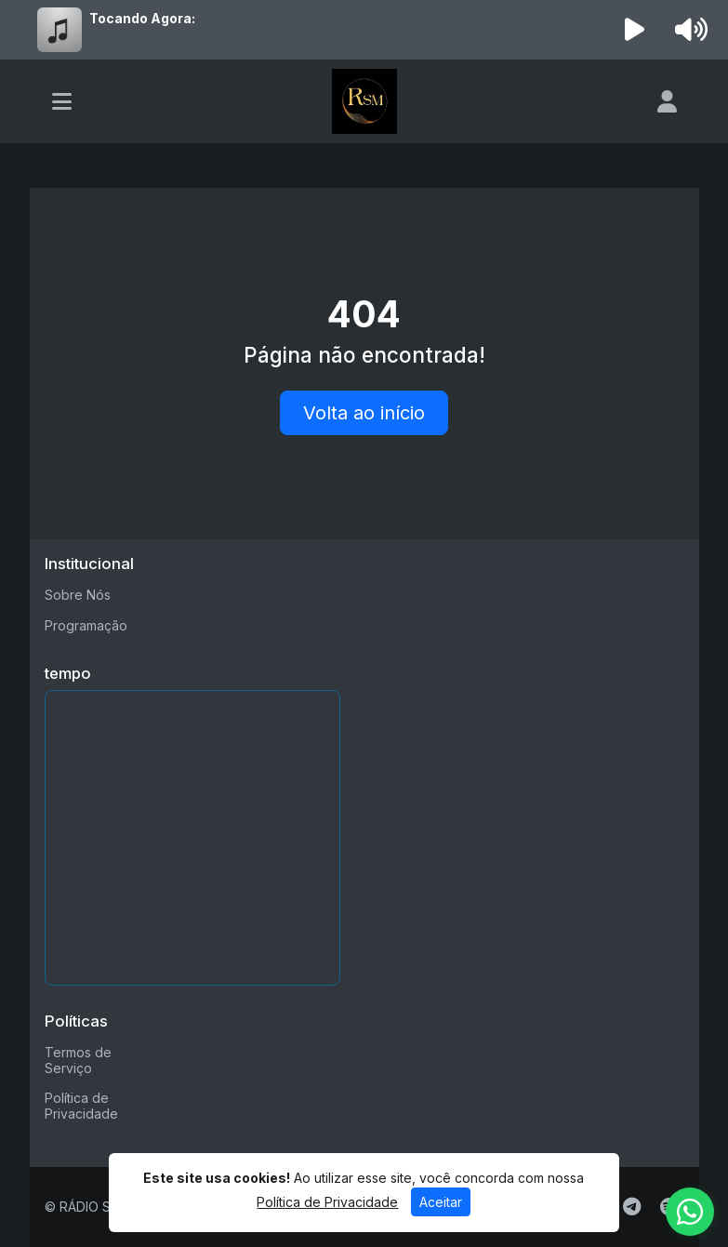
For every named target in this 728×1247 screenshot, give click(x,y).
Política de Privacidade (81, 1105)
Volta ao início (364, 413)
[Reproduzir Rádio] (634, 29)
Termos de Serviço (78, 1060)
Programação (86, 625)
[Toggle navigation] (62, 101)
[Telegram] (632, 1207)
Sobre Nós (78, 595)
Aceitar (440, 1202)
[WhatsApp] (690, 1211)
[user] (667, 101)
